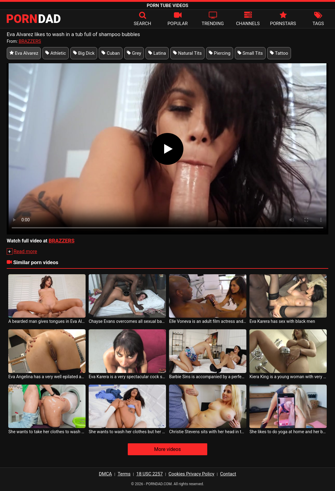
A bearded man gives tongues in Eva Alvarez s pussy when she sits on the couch (47, 321)
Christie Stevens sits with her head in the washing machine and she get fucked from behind (207, 431)
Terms (124, 474)
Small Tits (250, 53)
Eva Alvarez (23, 53)
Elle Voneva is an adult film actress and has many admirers (207, 321)
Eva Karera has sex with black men (282, 321)
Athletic (55, 53)
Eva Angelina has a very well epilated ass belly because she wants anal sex (47, 376)
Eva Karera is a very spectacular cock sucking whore (127, 376)
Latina (157, 53)
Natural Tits (187, 53)
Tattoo (279, 53)
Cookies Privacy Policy (191, 474)
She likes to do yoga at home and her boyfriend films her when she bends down (288, 431)
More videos (167, 449)
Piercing (219, 53)
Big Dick (84, 53)
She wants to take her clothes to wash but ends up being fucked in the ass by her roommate (47, 431)
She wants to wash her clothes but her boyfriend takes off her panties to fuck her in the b (127, 431)
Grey (134, 53)
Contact (228, 474)
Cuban (110, 53)
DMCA (105, 474)
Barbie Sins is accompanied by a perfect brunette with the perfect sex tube (207, 376)
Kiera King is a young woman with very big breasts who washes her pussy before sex (288, 376)
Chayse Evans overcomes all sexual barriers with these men (127, 321)
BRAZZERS (30, 41)
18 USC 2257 (149, 474)
